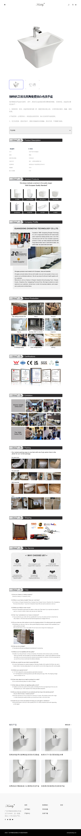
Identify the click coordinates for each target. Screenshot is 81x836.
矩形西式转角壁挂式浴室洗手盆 (53, 786)
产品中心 (27, 813)
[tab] (16, 84)
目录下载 (45, 813)
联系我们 (45, 805)
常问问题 (45, 809)
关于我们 (27, 809)
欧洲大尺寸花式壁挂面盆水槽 (52, 755)
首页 (26, 805)
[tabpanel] (40, 46)
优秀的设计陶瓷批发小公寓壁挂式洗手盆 (24, 786)
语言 (61, 805)
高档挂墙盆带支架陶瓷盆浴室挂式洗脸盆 (24, 755)
